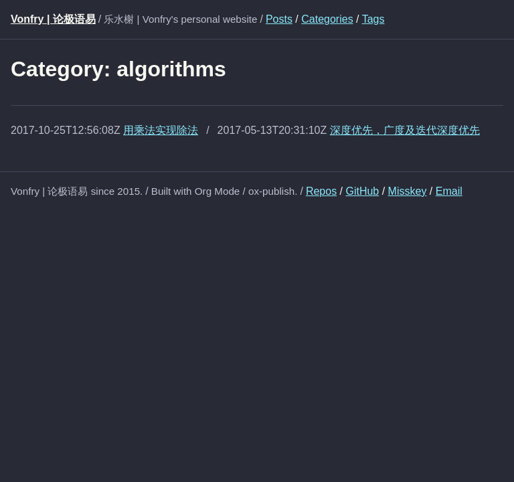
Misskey (407, 191)
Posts (279, 19)
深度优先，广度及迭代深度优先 (405, 130)
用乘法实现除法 (160, 130)
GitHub (362, 191)
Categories (327, 19)
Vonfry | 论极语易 (53, 19)
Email (449, 191)
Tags (373, 19)
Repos (321, 191)
